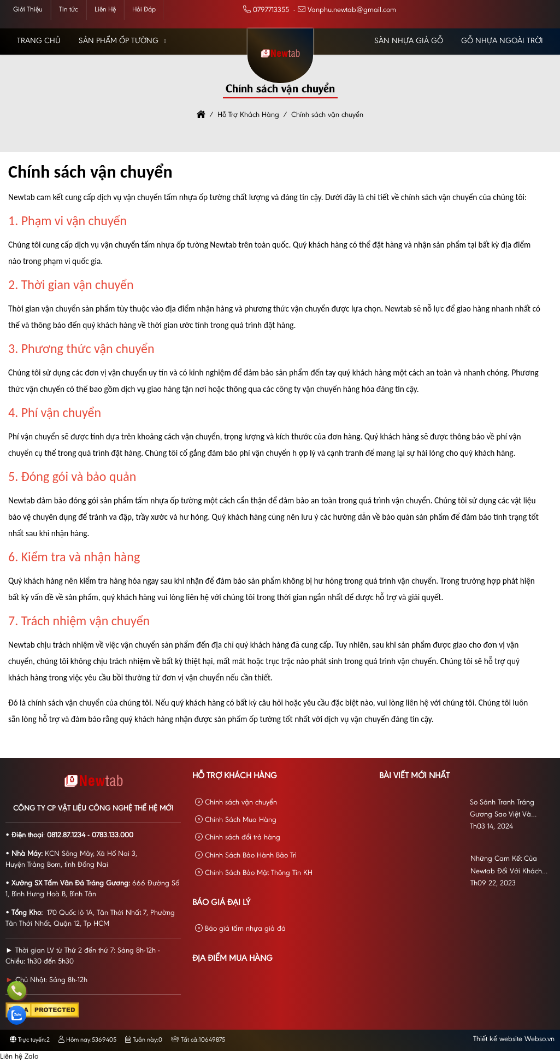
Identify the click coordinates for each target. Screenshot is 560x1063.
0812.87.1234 (66, 835)
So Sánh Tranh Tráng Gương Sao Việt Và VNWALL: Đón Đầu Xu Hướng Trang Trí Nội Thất (509, 810)
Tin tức (68, 9)
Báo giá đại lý (221, 902)
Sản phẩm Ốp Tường (118, 41)
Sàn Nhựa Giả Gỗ (408, 41)
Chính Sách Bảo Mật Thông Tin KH (254, 873)
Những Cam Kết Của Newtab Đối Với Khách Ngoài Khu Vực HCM (506, 866)
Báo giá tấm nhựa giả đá (240, 929)
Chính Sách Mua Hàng (235, 820)
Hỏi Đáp (144, 9)
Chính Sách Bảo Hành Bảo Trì (246, 855)
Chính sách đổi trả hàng (237, 837)
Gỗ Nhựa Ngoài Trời (502, 41)
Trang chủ (39, 41)
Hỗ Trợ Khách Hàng (234, 776)
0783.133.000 (112, 835)
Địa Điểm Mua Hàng (232, 958)
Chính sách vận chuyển (236, 802)
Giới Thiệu (28, 9)
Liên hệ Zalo (19, 1057)
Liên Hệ (105, 9)
